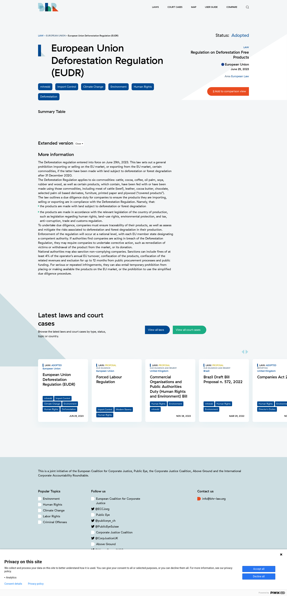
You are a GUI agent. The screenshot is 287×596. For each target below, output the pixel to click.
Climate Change (54, 510)
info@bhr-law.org (214, 498)
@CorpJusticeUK (106, 538)
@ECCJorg (102, 509)
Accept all (258, 568)
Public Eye (103, 515)
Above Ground (106, 544)
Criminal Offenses (55, 522)
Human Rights (52, 504)
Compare (231, 7)
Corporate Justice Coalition (114, 532)
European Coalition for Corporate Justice (118, 501)
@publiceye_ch (105, 520)
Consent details (13, 583)
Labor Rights (51, 516)
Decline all (259, 576)
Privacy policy (36, 583)
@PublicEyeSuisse (107, 526)
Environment (51, 498)
